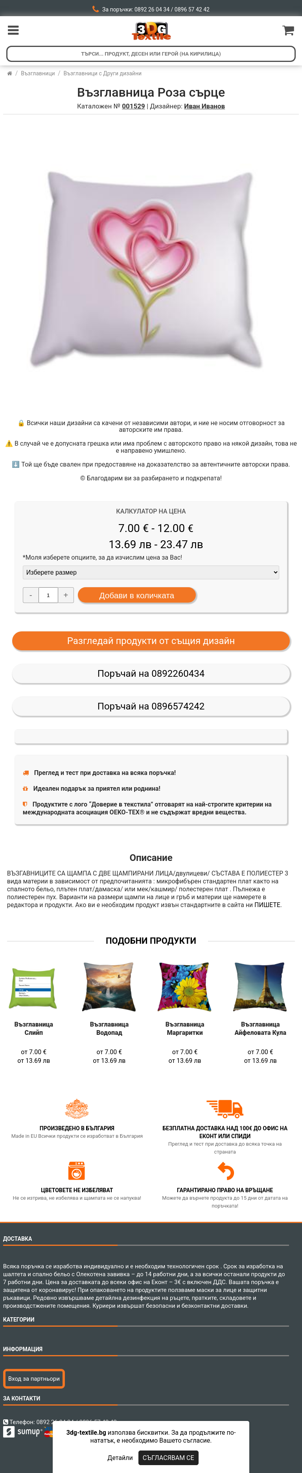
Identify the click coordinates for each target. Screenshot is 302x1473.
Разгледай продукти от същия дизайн (151, 640)
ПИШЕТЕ (267, 905)
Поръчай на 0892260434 (151, 673)
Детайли (120, 1458)
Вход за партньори (34, 1378)
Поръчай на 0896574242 (151, 706)
